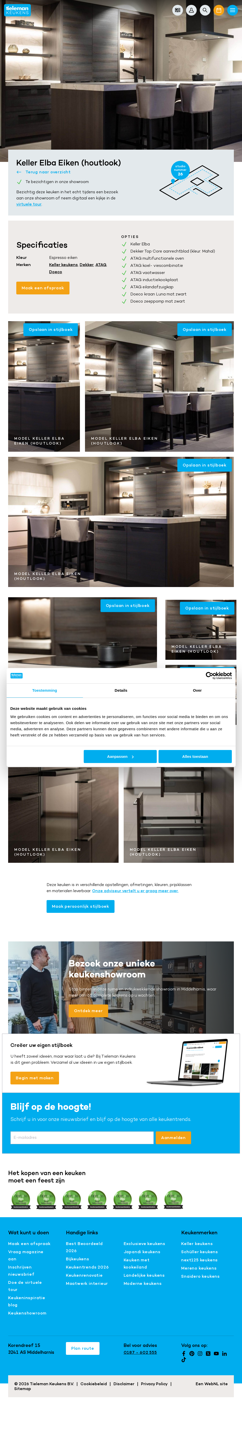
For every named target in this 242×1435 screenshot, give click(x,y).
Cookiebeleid (93, 1383)
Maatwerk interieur (87, 1283)
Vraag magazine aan (26, 1255)
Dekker (87, 264)
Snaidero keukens (200, 1276)
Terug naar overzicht (43, 172)
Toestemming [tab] (44, 690)
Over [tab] (197, 690)
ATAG (100, 264)
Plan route (82, 1348)
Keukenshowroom (27, 1313)
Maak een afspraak (43, 287)
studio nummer (180, 170)
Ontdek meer (88, 1010)
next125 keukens (199, 1260)
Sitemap (22, 1388)
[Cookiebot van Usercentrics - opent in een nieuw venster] (209, 675)
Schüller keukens (199, 1251)
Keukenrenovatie (84, 1275)
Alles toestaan (195, 756)
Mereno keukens (199, 1268)
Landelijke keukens (144, 1275)
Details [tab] (121, 690)
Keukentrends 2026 (87, 1267)
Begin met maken (35, 1077)
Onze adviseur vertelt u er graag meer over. (135, 890)
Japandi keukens (142, 1251)
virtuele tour (28, 204)
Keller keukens (63, 264)
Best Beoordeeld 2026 (84, 1247)
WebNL (211, 1383)
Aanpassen (120, 756)
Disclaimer (123, 1383)
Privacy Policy (154, 1383)
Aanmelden (173, 1137)
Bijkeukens (77, 1259)
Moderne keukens (143, 1283)
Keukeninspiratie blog (26, 1301)
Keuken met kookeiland (137, 1264)
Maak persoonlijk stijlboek (80, 906)
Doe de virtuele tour (25, 1286)
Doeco (55, 271)
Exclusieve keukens (144, 1243)
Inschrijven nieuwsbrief (21, 1271)
